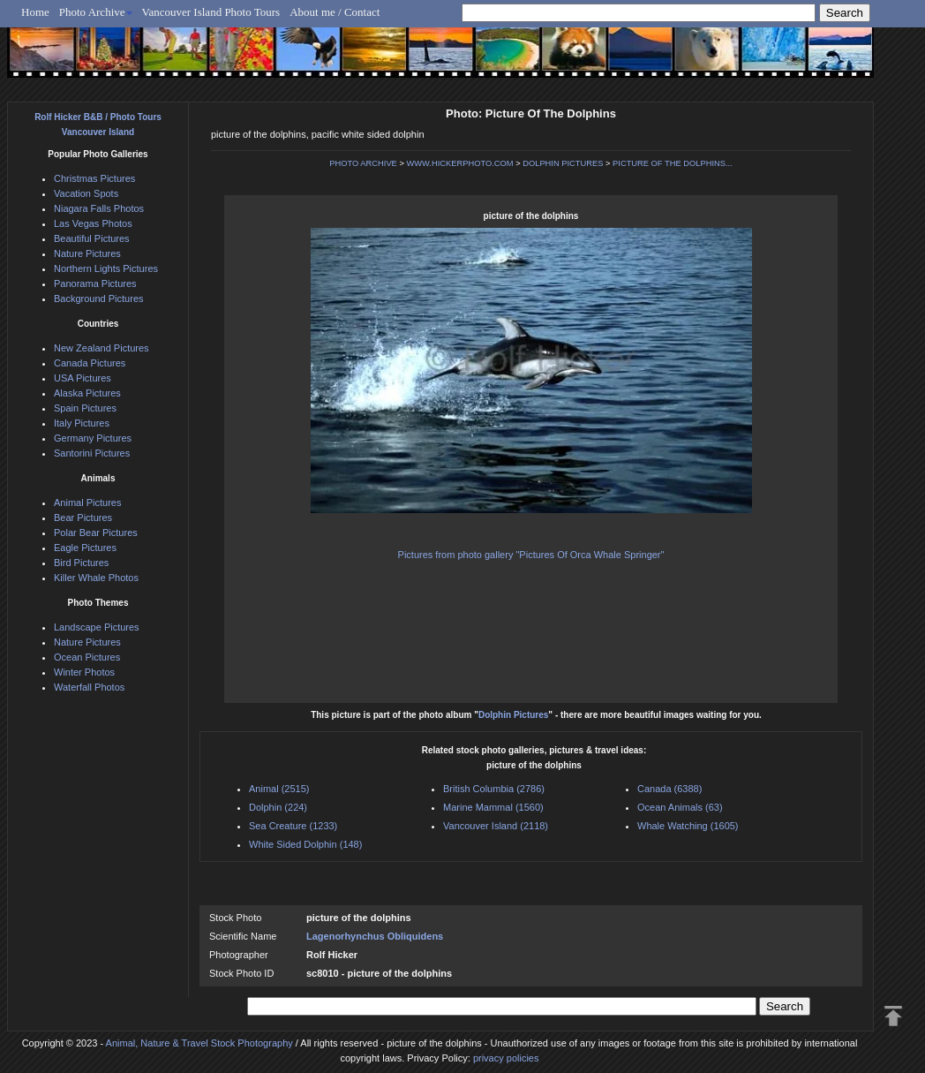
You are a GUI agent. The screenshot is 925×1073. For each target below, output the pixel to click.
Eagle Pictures (85, 547)
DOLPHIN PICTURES (563, 163)
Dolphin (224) (278, 807)
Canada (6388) (669, 788)
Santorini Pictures (92, 453)
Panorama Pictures (95, 283)
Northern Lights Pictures (106, 268)
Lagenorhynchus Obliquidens (374, 936)
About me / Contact (335, 12)
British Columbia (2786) (494, 788)
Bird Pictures (81, 562)
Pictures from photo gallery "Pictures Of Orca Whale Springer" (531, 554)
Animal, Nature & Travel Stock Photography (199, 1043)
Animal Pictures (87, 502)
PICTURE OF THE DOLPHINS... (673, 163)
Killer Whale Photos (96, 577)
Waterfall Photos (89, 687)
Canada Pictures (89, 363)
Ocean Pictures (87, 657)
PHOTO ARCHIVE (363, 163)
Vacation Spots (86, 193)
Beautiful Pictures (92, 238)
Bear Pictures (83, 517)
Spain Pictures (85, 408)
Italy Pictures (81, 423)
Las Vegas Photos (93, 223)
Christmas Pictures (94, 178)
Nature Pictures (87, 253)
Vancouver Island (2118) (495, 825)
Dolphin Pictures (513, 715)
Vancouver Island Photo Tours (211, 12)
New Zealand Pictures (101, 348)
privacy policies (506, 1058)
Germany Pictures (93, 438)
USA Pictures (82, 378)
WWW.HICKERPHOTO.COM (459, 163)
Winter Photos (84, 672)
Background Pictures (99, 298)
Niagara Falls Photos (99, 208)
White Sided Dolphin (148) (305, 844)
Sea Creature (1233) (293, 825)
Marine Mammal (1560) (493, 807)
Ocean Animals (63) (680, 807)
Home (35, 12)
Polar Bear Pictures (96, 532)
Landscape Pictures (96, 627)
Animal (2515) (279, 788)
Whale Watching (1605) (688, 825)
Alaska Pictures (87, 393)
